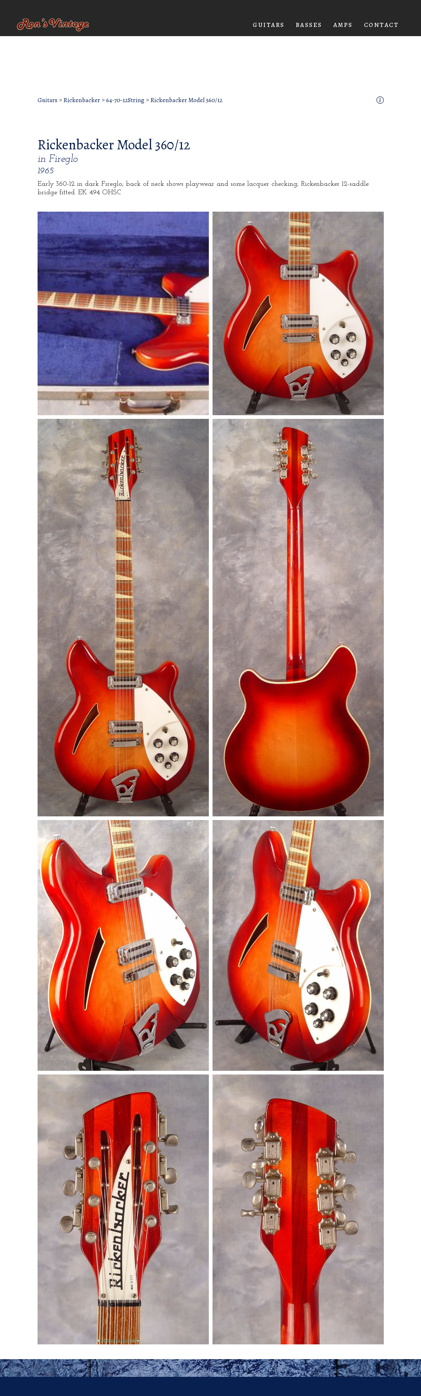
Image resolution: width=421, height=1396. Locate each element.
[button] (268, 25)
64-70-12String (125, 100)
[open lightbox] (123, 313)
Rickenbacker (81, 100)
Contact (381, 25)
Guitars (47, 100)
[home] (53, 25)
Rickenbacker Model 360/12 (186, 100)
